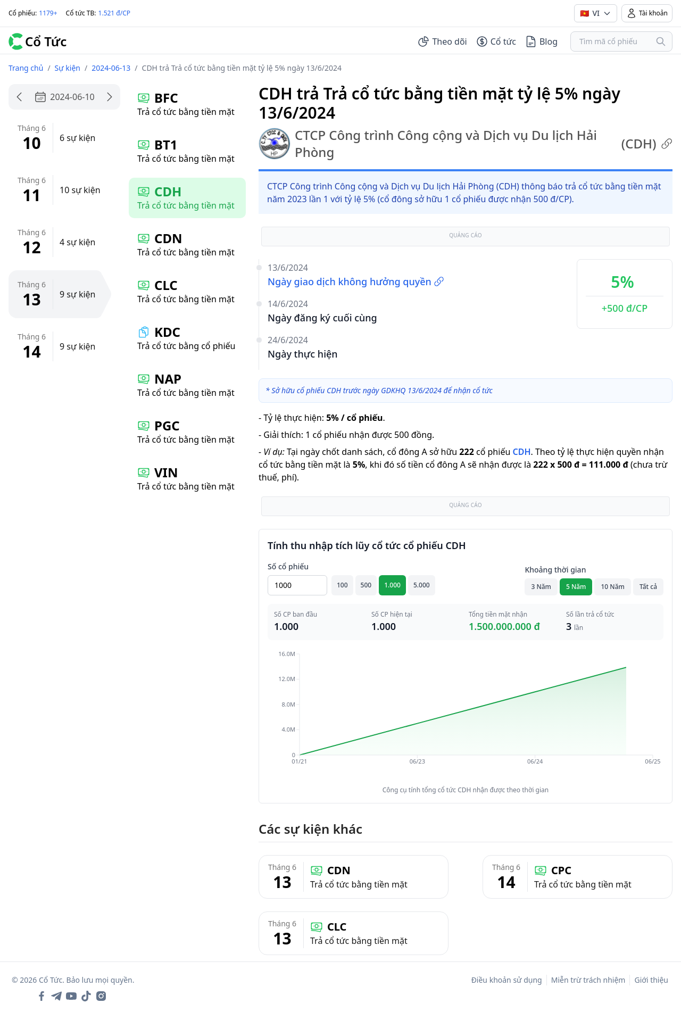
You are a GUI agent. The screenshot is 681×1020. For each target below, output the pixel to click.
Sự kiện (67, 68)
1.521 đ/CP (114, 13)
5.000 (421, 585)
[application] (465, 715)
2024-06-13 (111, 68)
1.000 (392, 585)
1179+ (48, 13)
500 (366, 585)
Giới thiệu (651, 980)
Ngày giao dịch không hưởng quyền (356, 281)
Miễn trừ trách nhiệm (588, 980)
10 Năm (612, 586)
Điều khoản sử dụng (506, 980)
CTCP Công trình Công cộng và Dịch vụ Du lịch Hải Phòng (465, 144)
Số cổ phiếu (288, 566)
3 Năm (541, 586)
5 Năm (576, 586)
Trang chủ (26, 68)
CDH (521, 452)
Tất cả (648, 586)
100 (342, 585)
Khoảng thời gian (555, 570)
